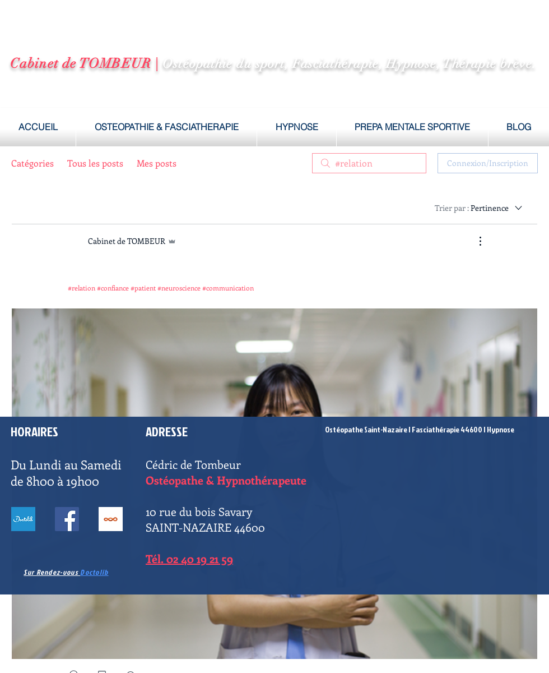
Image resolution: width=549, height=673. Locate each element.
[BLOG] (111, 519)
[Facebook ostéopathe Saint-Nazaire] (67, 519)
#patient (143, 287)
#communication (228, 287)
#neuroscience (179, 287)
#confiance (113, 287)
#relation (81, 287)
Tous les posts (95, 163)
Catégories (32, 163)
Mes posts (156, 163)
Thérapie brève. (490, 64)
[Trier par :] (479, 207)
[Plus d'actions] (474, 241)
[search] (369, 163)
